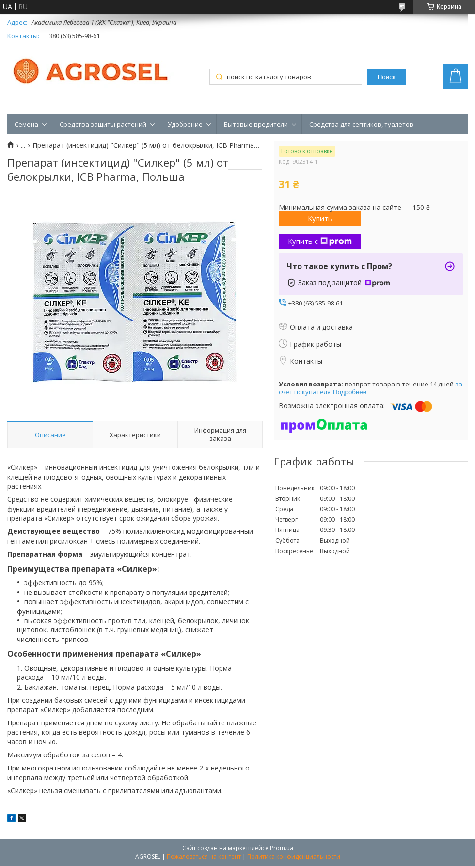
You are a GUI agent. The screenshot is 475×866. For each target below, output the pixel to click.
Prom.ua (281, 848)
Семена (26, 124)
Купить (320, 218)
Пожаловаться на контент (204, 856)
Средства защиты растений (103, 124)
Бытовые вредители (256, 124)
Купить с (320, 241)
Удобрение (185, 124)
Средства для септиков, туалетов (361, 124)
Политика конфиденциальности (293, 856)
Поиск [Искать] (387, 76)
